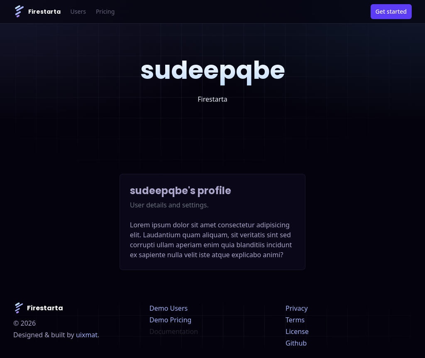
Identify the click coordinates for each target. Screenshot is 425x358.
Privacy (297, 308)
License (297, 331)
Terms (295, 319)
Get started (391, 11)
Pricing (105, 11)
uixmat (87, 334)
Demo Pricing (170, 319)
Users (78, 11)
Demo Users (168, 308)
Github (296, 343)
